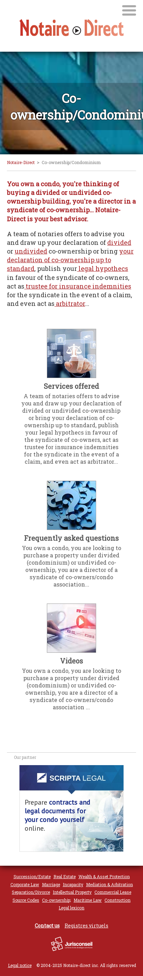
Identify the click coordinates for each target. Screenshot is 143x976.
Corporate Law (24, 884)
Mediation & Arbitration (109, 884)
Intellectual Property (72, 892)
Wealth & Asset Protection (104, 876)
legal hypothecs (102, 268)
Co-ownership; (56, 900)
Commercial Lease (112, 892)
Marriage (51, 884)
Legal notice (20, 965)
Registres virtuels (86, 925)
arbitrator (69, 303)
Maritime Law (88, 900)
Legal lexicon (71, 907)
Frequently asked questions (71, 537)
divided (119, 242)
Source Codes (25, 900)
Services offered (71, 386)
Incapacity (73, 884)
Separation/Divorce (31, 892)
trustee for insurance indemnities (77, 286)
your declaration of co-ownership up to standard (70, 260)
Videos (71, 660)
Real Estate (64, 876)
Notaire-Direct (21, 162)
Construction (117, 900)
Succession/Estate (32, 876)
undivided (31, 251)
